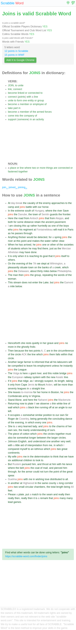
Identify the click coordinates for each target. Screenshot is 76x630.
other (53, 244)
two (34, 167)
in (19, 108)
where (27, 167)
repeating (47, 275)
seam (49, 494)
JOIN (11, 85)
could (36, 471)
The (10, 275)
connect (17, 89)
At (9, 203)
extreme (19, 210)
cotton (26, 433)
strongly (39, 380)
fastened (13, 171)
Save (66, 210)
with (29, 96)
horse (45, 207)
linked (21, 92)
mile (12, 286)
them (52, 354)
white (60, 403)
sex (15, 430)
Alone (18, 399)
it (63, 229)
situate (24, 267)
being (33, 418)
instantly (68, 365)
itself (63, 256)
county (52, 483)
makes (36, 240)
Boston (55, 392)
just (52, 248)
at (35, 229)
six (9, 460)
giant (33, 373)
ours (52, 430)
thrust (45, 464)
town (35, 214)
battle (29, 207)
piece (16, 433)
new (53, 377)
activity (40, 119)
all (51, 362)
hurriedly (42, 225)
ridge (26, 380)
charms (60, 426)
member (24, 104)
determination (42, 456)
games (17, 502)
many (63, 498)
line (36, 96)
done (33, 252)
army (25, 396)
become (12, 92)
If (8, 380)
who (10, 229)
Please (12, 494)
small (21, 486)
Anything (13, 237)
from (26, 218)
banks (45, 267)
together (23, 171)
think (56, 456)
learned (27, 426)
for (15, 222)
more (42, 167)
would (30, 237)
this (24, 225)
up (28, 225)
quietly (35, 343)
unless (55, 365)
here (25, 373)
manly (26, 430)
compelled (17, 365)
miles (46, 271)
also (10, 437)
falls (58, 354)
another (55, 441)
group (40, 100)
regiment (28, 229)
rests (28, 343)
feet (10, 490)
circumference (66, 350)
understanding (38, 430)
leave (30, 365)
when (21, 256)
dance (68, 418)
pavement (60, 222)
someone (23, 119)
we (39, 263)
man (15, 275)
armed (40, 111)
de (17, 418)
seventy (12, 388)
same (45, 483)
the (34, 111)
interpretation (34, 445)
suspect (48, 380)
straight (36, 388)
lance (69, 464)
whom (24, 248)
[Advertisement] (41, 141)
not (30, 282)
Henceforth (14, 343)
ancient (50, 222)
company (29, 115)
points (21, 96)
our (39, 207)
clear (61, 240)
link (10, 89)
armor (29, 471)
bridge (62, 373)
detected (42, 237)
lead (10, 502)
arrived (27, 244)
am (11, 225)
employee (38, 104)
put (27, 494)
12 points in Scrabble (16, 51)
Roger (11, 418)
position (47, 415)
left (9, 411)
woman (12, 278)
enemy (47, 203)
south (28, 210)
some (20, 222)
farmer (27, 362)
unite (20, 85)
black (31, 407)
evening (20, 263)
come (11, 115)
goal (45, 256)
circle (18, 354)
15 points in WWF (14, 54)
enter (35, 282)
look (38, 460)
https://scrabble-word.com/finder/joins (26, 556)
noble (55, 373)
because (19, 350)
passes (19, 233)
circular (29, 486)
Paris (70, 229)
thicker (22, 237)
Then (11, 350)
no (66, 343)
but (52, 282)
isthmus (38, 449)
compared (13, 449)
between (42, 437)
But (10, 464)
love (47, 479)
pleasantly (13, 267)
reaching (34, 256)
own (62, 415)
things (49, 167)
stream (17, 282)
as (49, 225)
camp (11, 207)
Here (10, 218)
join (5, 187)
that (47, 218)
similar (39, 415)
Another (12, 362)
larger (54, 437)
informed (39, 362)
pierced (58, 467)
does (24, 282)
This (10, 282)
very (20, 426)
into (17, 115)
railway (28, 377)
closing (17, 225)
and (17, 207)
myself (23, 449)
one (25, 100)
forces (48, 111)
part (15, 108)
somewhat (28, 415)
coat (37, 467)
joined (13, 187)
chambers (39, 486)
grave (50, 343)
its (41, 256)
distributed (56, 479)
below (53, 271)
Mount (41, 384)
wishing (40, 479)
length (61, 380)
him (34, 464)
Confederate (15, 396)
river (59, 210)
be (35, 237)
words (61, 275)
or (26, 92)
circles (51, 433)
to (16, 85)
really (61, 494)
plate (30, 403)
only (15, 256)
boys (66, 225)
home (44, 392)
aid (22, 445)
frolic (32, 346)
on (35, 267)
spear (11, 475)
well (68, 441)
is (11, 256)
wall (10, 407)
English (22, 441)
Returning (13, 403)
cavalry (31, 203)
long (61, 483)
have (27, 252)
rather (33, 225)
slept (43, 263)
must (68, 433)
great (64, 449)
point (24, 240)
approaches (58, 203)
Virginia (36, 396)
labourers (62, 362)
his (20, 229)
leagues (21, 388)
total (53, 486)
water (48, 240)
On (9, 263)
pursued (26, 464)
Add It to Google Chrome (20, 60)
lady (34, 426)
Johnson (13, 441)
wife (14, 456)
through (28, 233)
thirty (40, 271)
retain (37, 222)
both (10, 222)
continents (13, 452)
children (27, 460)
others (11, 259)
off (50, 407)
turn (46, 471)
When (11, 244)
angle (62, 407)
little (17, 445)
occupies (15, 415)
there (45, 248)
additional (17, 460)
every (38, 422)
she (23, 343)
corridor (68, 483)
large (20, 362)
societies (68, 244)
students (15, 248)
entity (31, 100)
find (39, 248)
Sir (66, 415)
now (22, 403)
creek (58, 267)
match (35, 494)
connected (34, 92)
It (8, 256)
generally (42, 418)
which (65, 267)
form (19, 100)
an (34, 119)
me (50, 445)
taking (69, 380)
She (10, 392)
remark (44, 498)
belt (22, 467)
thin (54, 403)
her (44, 343)
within (64, 354)
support (12, 119)
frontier (67, 214)
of (45, 104)
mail (60, 229)
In (9, 210)
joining (22, 187)
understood (39, 441)
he (12, 233)
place (13, 167)
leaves (16, 392)
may (34, 248)
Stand (11, 399)
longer (32, 437)
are (55, 167)
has (21, 244)
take (10, 108)
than (70, 384)
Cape (24, 384)
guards (54, 214)
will (55, 229)
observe (44, 403)
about (33, 271)
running (44, 407)
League (22, 369)
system (36, 377)
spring (58, 237)
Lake (46, 282)
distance (29, 222)
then (21, 275)
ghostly (25, 346)
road (20, 218)
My (9, 456)
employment (44, 365)
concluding (58, 418)
